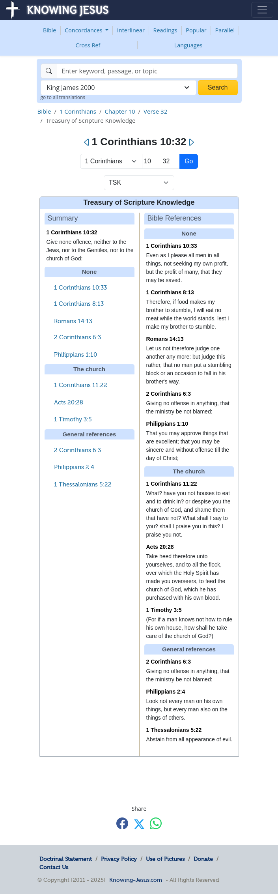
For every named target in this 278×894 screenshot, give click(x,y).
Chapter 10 (119, 111)
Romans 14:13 (73, 321)
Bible (49, 30)
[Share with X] (139, 824)
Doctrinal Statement (65, 859)
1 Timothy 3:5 (73, 419)
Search (218, 87)
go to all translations (63, 97)
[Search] (147, 71)
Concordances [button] (84, 30)
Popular (196, 30)
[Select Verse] (170, 161)
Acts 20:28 (68, 402)
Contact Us (53, 867)
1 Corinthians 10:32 (72, 232)
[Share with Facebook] (122, 823)
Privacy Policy (119, 859)
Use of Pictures (165, 859)
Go (189, 161)
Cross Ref (88, 45)
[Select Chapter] (151, 161)
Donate (203, 859)
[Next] (191, 142)
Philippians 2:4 (74, 467)
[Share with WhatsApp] (156, 823)
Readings (165, 30)
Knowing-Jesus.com (135, 880)
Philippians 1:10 (75, 355)
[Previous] (87, 142)
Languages (188, 45)
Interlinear (131, 30)
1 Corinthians (78, 111)
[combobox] (118, 87)
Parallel (225, 30)
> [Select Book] (111, 161)
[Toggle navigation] (262, 10)
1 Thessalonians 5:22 (83, 484)
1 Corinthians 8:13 (79, 304)
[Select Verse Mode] (139, 182)
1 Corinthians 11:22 (80, 385)
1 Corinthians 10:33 (80, 287)
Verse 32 (155, 111)
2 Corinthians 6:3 (77, 337)
